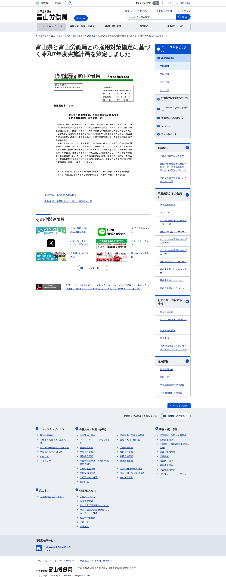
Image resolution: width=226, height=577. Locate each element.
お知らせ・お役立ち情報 (173, 302)
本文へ (128, 11)
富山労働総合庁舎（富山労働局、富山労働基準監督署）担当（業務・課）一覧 (173, 167)
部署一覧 (84, 519)
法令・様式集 (166, 312)
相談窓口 (173, 148)
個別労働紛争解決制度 (131, 467)
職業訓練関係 (126, 459)
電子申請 (164, 339)
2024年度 (164, 74)
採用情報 (173, 362)
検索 (185, 17)
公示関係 (84, 480)
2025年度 (164, 66)
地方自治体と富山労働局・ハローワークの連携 (94, 509)
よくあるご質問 (164, 11)
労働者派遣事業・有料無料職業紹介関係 (94, 461)
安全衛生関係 (86, 446)
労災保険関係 (86, 450)
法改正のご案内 (87, 434)
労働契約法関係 (87, 471)
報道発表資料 (168, 58)
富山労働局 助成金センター (173, 271)
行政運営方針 (86, 498)
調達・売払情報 (168, 331)
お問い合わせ (144, 11)
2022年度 (164, 90)
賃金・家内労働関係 (130, 438)
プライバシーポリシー (63, 558)
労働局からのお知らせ (172, 118)
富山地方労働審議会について (94, 502)
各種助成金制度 (87, 467)
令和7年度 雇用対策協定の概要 (60, 194)
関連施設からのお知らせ (173, 195)
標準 (156, 3)
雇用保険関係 (126, 450)
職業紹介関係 (86, 455)
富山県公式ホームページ (172, 288)
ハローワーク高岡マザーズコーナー (173, 252)
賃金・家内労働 (167, 450)
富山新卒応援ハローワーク (173, 232)
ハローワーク (166, 213)
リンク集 (42, 558)
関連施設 (84, 524)
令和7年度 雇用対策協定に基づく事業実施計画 (68, 201)
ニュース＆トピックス (174, 49)
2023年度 (164, 82)
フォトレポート (169, 134)
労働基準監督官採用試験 (172, 386)
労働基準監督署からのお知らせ (174, 99)
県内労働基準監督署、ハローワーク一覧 (173, 180)
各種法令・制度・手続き (94, 428)
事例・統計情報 (168, 428)
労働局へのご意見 (176, 416)
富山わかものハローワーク (173, 262)
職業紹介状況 (166, 459)
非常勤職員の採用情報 (171, 393)
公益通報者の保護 (89, 476)
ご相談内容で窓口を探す (172, 156)
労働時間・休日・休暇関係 (173, 434)
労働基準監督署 (168, 205)
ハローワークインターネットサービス (173, 223)
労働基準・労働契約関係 (132, 434)
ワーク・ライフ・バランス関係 (94, 440)
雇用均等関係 (126, 455)
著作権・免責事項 (103, 558)
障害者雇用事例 (167, 468)
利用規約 (84, 558)
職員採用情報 (166, 370)
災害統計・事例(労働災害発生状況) (174, 445)
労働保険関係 (126, 446)
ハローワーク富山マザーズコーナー (173, 241)
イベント (165, 126)
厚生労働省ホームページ (172, 281)
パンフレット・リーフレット (173, 322)
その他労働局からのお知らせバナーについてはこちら (173, 348)
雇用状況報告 (166, 464)
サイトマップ (184, 11)
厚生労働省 (186, 3)
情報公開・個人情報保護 (132, 471)
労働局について (89, 488)
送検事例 (164, 455)
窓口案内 (45, 488)
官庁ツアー (165, 378)
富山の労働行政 (87, 515)
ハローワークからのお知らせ (174, 109)
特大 (169, 3)
